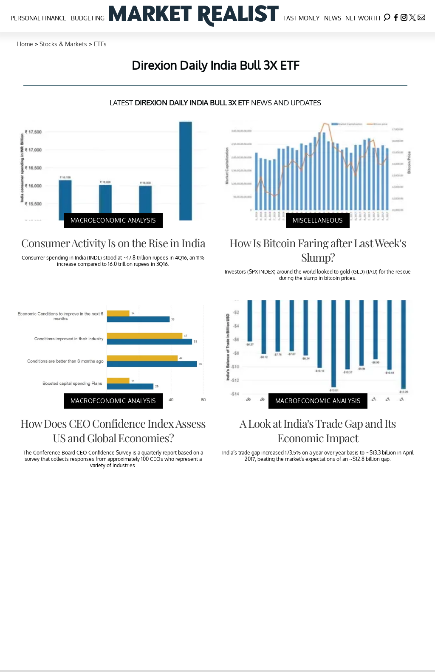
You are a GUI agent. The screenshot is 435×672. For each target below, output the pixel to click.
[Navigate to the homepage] (194, 16)
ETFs (100, 44)
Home (25, 44)
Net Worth (362, 18)
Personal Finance (38, 18)
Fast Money (301, 18)
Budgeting (88, 18)
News (332, 18)
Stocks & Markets (63, 44)
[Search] (387, 16)
